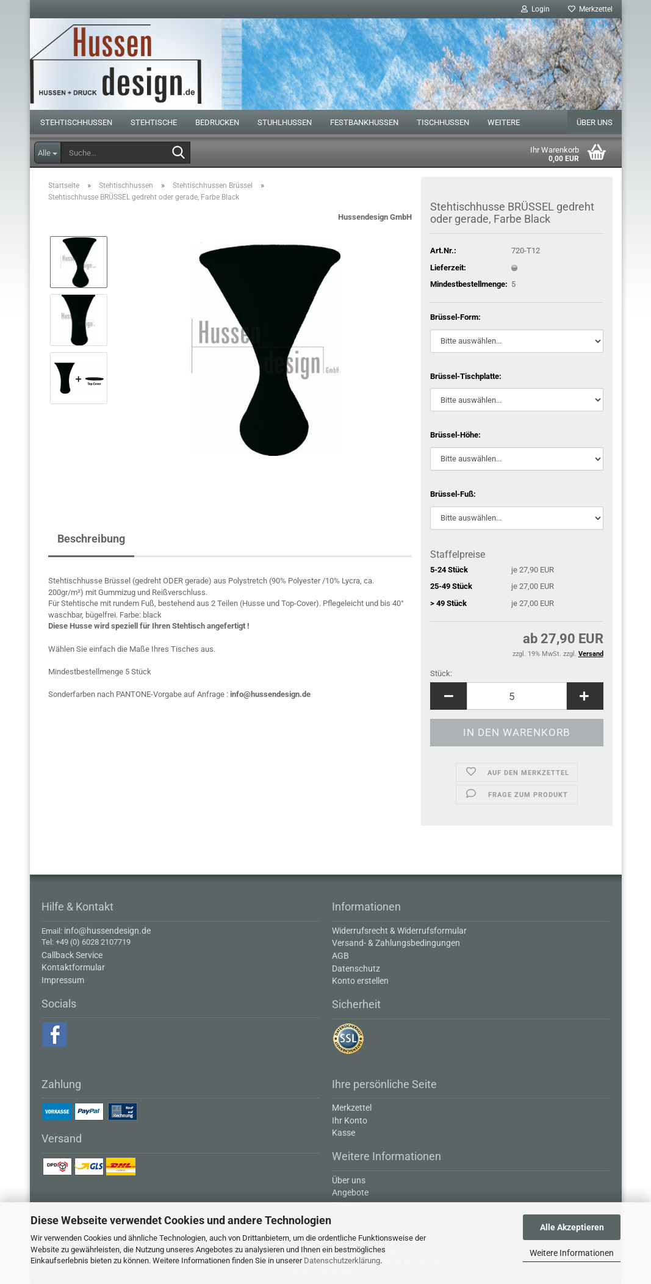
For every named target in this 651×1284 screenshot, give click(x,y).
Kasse (343, 1133)
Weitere (503, 122)
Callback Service (72, 955)
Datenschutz (356, 968)
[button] (448, 696)
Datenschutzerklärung (342, 1260)
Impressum (62, 980)
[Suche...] (48, 153)
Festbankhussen (364, 122)
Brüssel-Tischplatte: (466, 376)
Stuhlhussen (284, 122)
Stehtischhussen (76, 122)
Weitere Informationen (572, 1253)
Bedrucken (217, 122)
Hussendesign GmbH (375, 217)
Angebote (350, 1192)
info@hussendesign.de (270, 694)
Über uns (595, 122)
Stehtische (154, 122)
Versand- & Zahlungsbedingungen (396, 943)
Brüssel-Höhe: (455, 434)
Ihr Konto (349, 1120)
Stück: (441, 673)
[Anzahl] (516, 696)
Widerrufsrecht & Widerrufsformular (399, 931)
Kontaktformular (73, 967)
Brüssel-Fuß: (453, 494)
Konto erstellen (360, 981)
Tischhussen (443, 122)
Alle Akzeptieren (572, 1227)
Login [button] (535, 9)
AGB (340, 956)
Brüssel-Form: (455, 317)
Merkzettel (590, 9)
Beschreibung (91, 538)
